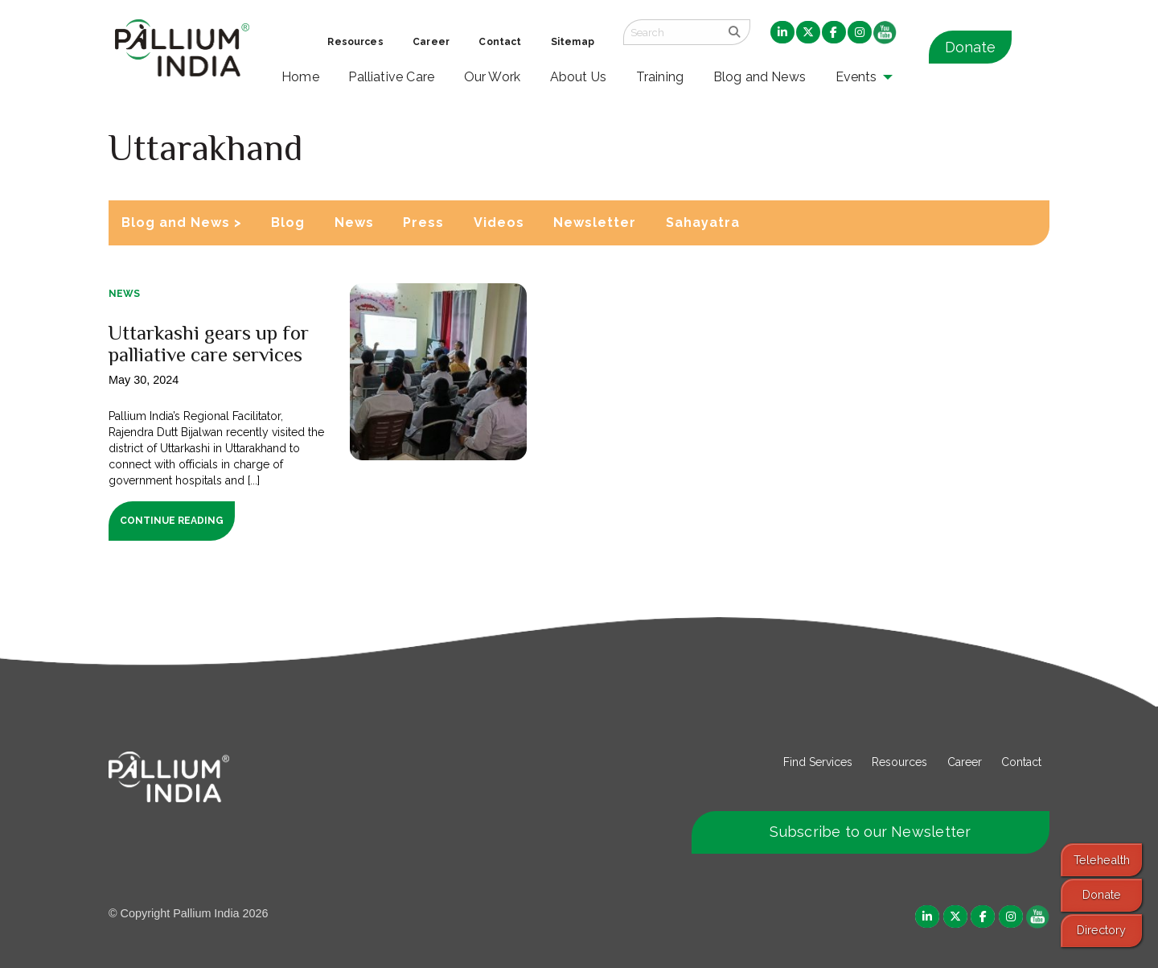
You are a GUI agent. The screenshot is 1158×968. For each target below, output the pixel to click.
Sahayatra (703, 222)
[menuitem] (782, 33)
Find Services (817, 762)
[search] (734, 32)
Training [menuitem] (660, 76)
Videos (499, 222)
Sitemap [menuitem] (572, 41)
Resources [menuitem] (355, 41)
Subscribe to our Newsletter (870, 831)
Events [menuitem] (856, 76)
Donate (970, 47)
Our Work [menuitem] (492, 76)
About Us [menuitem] (578, 76)
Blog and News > (181, 222)
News (354, 222)
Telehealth (1102, 860)
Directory (1101, 930)
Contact (1021, 762)
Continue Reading (172, 520)
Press (423, 222)
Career (964, 762)
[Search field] (671, 32)
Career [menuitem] (431, 41)
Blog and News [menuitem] (759, 76)
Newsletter (594, 222)
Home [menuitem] (300, 76)
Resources (899, 762)
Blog (288, 222)
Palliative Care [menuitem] (391, 76)
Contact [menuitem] (499, 41)
